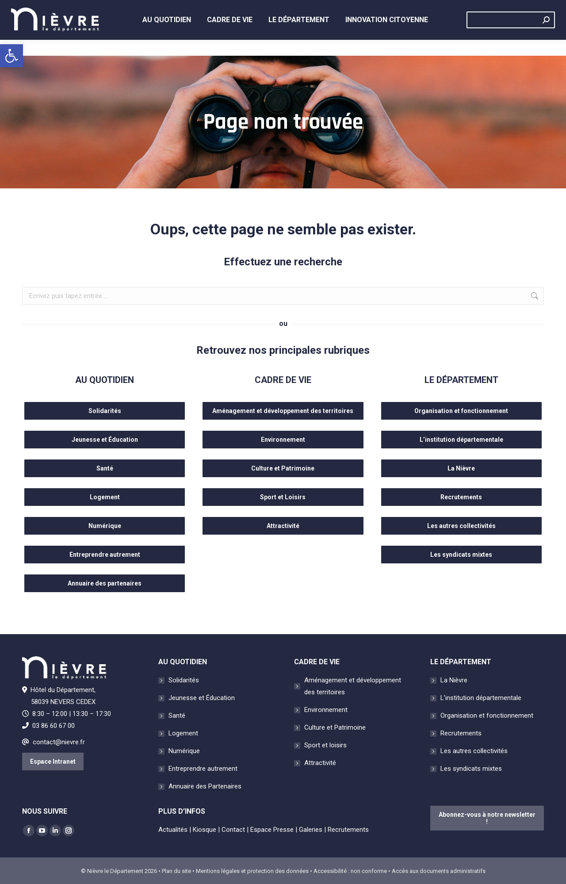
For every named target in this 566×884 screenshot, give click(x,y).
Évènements (424, 8)
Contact (470, 8)
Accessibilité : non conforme (350, 871)
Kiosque (317, 8)
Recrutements (519, 8)
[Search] (511, 35)
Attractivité (320, 763)
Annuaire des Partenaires (204, 786)
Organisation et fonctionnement (486, 715)
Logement (183, 733)
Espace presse (368, 8)
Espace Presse (272, 830)
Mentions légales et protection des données (252, 871)
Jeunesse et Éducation (201, 698)
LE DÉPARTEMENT (461, 380)
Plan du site (176, 871)
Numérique (184, 751)
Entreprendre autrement (202, 769)
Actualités (273, 8)
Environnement (326, 710)
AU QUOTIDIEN (104, 380)
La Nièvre (453, 680)
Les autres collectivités (474, 751)
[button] (11, 55)
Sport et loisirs (325, 745)
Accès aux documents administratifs (439, 871)
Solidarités (183, 680)
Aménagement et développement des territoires (352, 686)
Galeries (310, 830)
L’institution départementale (480, 698)
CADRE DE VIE (283, 380)
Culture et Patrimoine (335, 727)
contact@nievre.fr (59, 742)
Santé (176, 715)
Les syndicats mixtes (471, 769)
